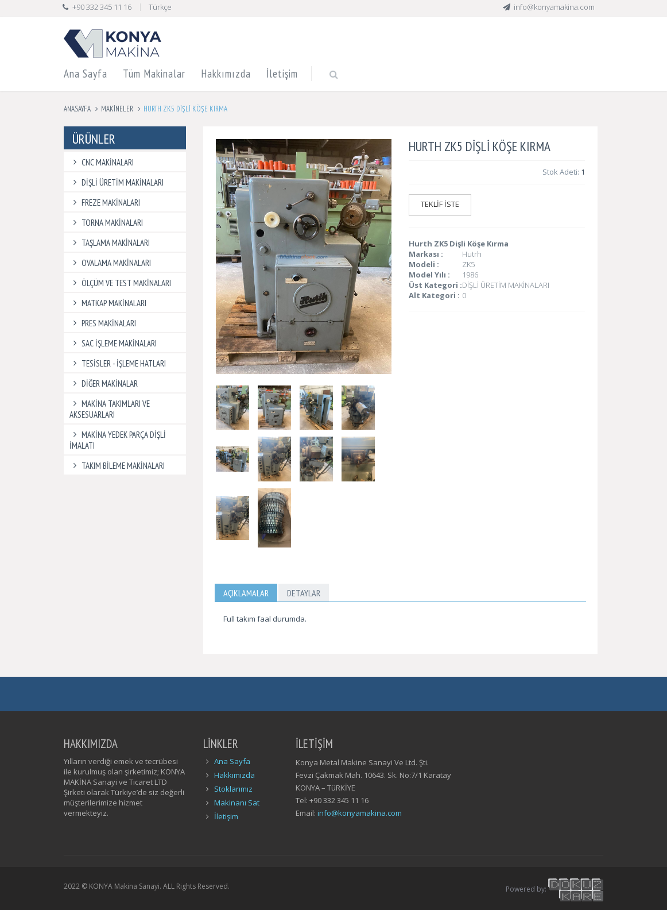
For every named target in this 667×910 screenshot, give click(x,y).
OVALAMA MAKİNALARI (110, 262)
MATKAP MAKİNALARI (107, 303)
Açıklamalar (246, 593)
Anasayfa (77, 109)
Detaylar (303, 593)
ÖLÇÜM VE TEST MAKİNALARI (120, 282)
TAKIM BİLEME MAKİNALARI (117, 465)
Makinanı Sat (236, 802)
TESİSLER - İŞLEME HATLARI (117, 363)
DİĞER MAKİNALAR (103, 383)
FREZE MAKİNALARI (104, 202)
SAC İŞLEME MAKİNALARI (113, 343)
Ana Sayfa (85, 73)
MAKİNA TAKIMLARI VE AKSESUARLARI (109, 409)
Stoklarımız (233, 789)
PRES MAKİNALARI (102, 323)
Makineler (117, 109)
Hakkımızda (226, 73)
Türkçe (160, 7)
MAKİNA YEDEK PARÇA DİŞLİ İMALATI (117, 440)
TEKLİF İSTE (440, 204)
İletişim (282, 73)
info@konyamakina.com (359, 813)
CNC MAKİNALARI (101, 162)
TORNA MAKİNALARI (106, 222)
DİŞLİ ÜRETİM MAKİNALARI (116, 182)
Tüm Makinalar (154, 73)
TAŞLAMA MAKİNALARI (109, 242)
